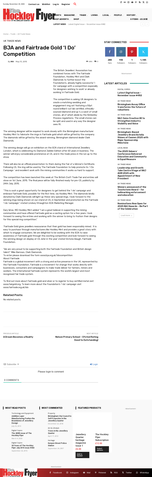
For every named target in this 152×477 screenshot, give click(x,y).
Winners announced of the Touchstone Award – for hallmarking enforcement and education (132, 191)
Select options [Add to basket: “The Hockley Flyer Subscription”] (100, 449)
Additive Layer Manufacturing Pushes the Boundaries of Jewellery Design (23, 419)
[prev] (142, 24)
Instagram (74, 472)
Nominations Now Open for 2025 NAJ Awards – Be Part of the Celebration (133, 206)
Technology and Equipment (23, 413)
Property (51, 413)
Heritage (51, 440)
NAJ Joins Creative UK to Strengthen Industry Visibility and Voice (131, 121)
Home (5, 34)
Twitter (129, 472)
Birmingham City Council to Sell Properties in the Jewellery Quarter (59, 418)
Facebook (57, 472)
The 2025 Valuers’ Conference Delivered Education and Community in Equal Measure (132, 155)
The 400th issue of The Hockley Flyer (22, 434)
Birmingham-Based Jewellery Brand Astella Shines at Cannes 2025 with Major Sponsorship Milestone (133, 137)
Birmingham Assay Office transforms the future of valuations (132, 107)
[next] (147, 24)
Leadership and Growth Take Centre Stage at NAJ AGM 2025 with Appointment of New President (132, 173)
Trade (12, 34)
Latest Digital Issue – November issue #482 (86, 24)
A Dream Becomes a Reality (18, 337)
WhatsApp (144, 472)
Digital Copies (124, 89)
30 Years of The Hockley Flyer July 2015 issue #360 (23, 446)
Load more (126, 215)
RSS (116, 472)
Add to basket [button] (80, 455)
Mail (88, 472)
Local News (123, 148)
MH (12, 62)
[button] (75, 4)
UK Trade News (23, 34)
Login (94, 364)
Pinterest (102, 472)
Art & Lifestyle (53, 428)
